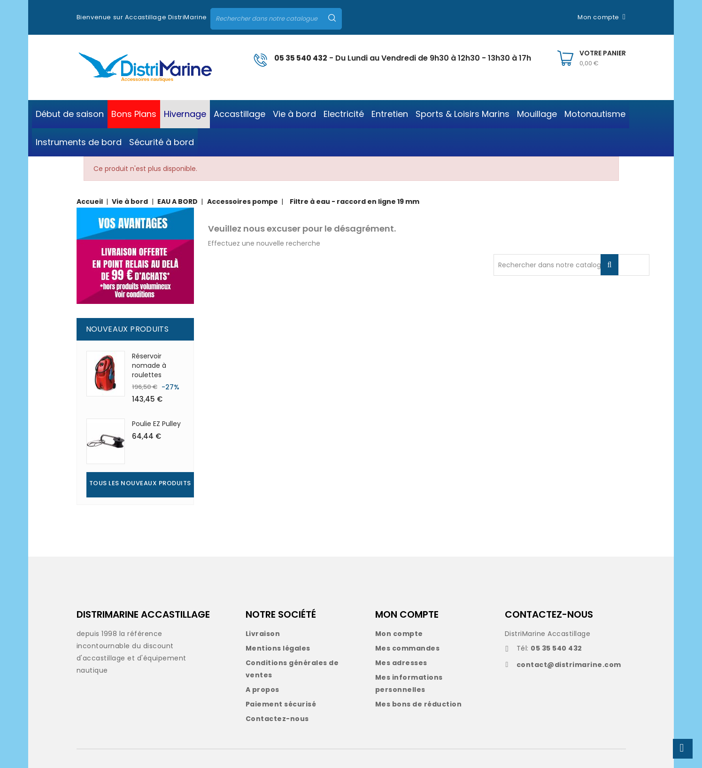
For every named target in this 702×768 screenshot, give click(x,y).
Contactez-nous (277, 718)
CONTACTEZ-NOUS (549, 614)
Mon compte (399, 633)
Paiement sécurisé (281, 704)
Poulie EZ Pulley (156, 423)
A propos (262, 689)
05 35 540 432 (300, 58)
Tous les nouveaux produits (140, 483)
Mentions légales (278, 648)
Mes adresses (401, 662)
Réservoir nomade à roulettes (149, 365)
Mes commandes (407, 648)
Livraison (263, 633)
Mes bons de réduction (418, 704)
